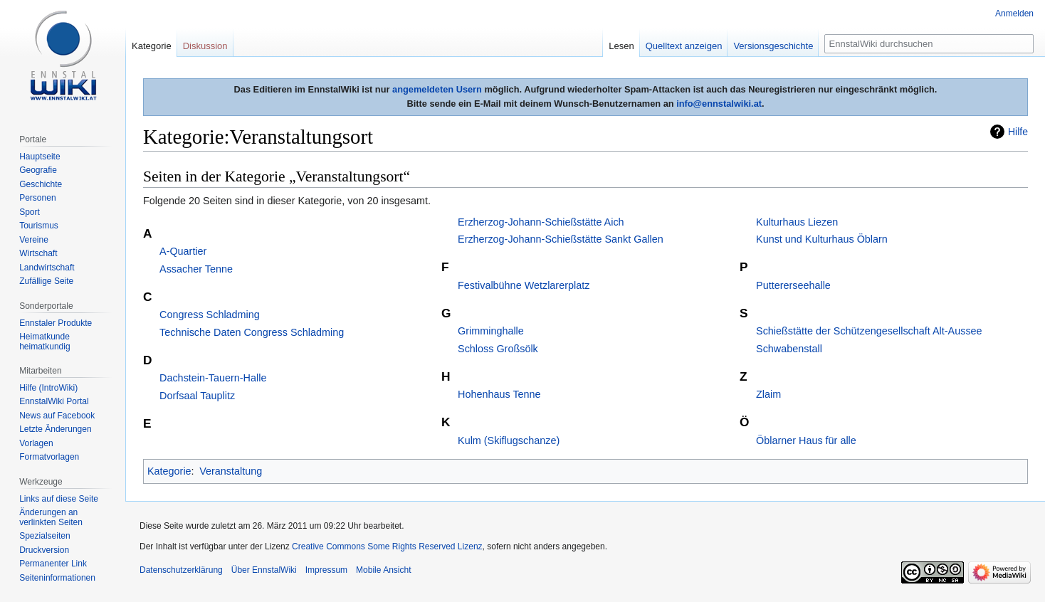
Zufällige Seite (46, 281)
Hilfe (1018, 131)
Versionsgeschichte (773, 46)
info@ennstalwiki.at (719, 103)
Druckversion (44, 550)
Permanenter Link (53, 564)
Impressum (326, 570)
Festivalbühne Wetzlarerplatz (523, 285)
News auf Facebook (57, 416)
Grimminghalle (491, 331)
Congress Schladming (209, 314)
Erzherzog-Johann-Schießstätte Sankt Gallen (560, 239)
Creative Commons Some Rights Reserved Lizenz (387, 546)
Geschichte (40, 184)
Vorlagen (36, 443)
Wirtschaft (38, 253)
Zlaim (768, 394)
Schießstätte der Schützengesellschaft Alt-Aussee (869, 331)
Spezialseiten (44, 536)
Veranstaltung (230, 471)
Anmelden (1014, 14)
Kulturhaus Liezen (797, 222)
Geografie (38, 170)
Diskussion (205, 46)
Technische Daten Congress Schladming (251, 332)
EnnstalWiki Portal (53, 401)
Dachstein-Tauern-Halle (212, 378)
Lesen (621, 46)
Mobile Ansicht (383, 570)
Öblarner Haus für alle (806, 440)
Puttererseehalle (793, 285)
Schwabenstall (789, 348)
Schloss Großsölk (498, 348)
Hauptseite (39, 157)
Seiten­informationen (57, 578)
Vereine (33, 240)
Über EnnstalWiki (264, 570)
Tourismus (38, 226)
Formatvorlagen (49, 457)
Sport (29, 212)
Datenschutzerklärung (181, 570)
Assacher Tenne (196, 269)
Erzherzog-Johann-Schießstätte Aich (541, 222)
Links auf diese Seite (58, 499)
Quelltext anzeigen (684, 46)
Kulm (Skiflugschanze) (509, 440)
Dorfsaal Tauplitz (197, 395)
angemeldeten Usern (437, 89)
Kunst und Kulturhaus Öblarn (822, 239)
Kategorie (169, 471)
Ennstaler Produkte (55, 323)
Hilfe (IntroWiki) (48, 388)
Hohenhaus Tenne (499, 394)
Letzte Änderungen (55, 429)
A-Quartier (182, 251)
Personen (37, 198)
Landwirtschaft (46, 268)
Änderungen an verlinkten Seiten (51, 517)
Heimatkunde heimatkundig (44, 342)
